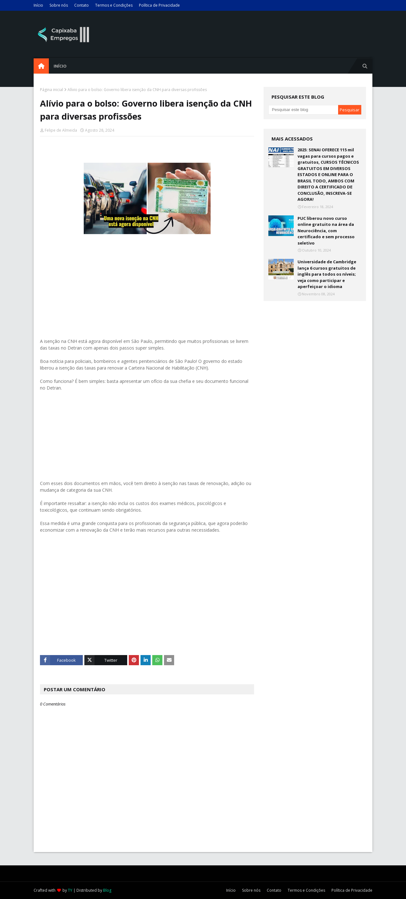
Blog (107, 890)
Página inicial (51, 89)
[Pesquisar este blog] (303, 110)
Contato (81, 5)
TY (70, 890)
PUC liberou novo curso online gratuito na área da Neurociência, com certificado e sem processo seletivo (326, 230)
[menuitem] (41, 66)
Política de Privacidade (159, 5)
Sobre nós (58, 5)
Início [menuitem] (60, 66)
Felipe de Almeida (61, 130)
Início (38, 5)
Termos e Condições (114, 5)
